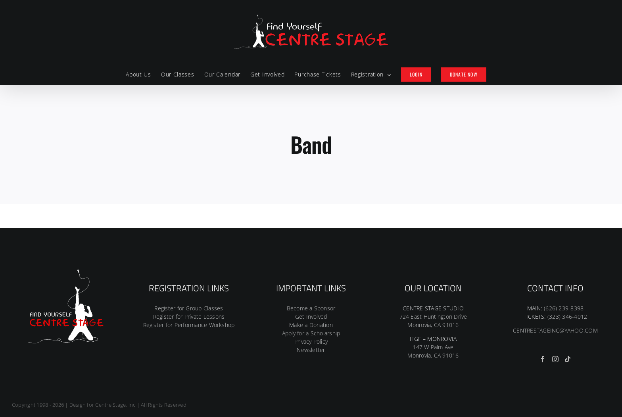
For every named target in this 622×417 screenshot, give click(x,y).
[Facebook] (542, 359)
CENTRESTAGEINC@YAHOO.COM (555, 330)
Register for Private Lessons (189, 316)
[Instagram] (555, 359)
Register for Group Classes (188, 308)
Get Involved (311, 316)
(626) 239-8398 (564, 308)
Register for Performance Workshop (189, 325)
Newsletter (311, 350)
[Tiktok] (567, 359)
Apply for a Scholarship (311, 333)
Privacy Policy (311, 341)
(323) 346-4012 (567, 316)
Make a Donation (311, 325)
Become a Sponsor (311, 308)
